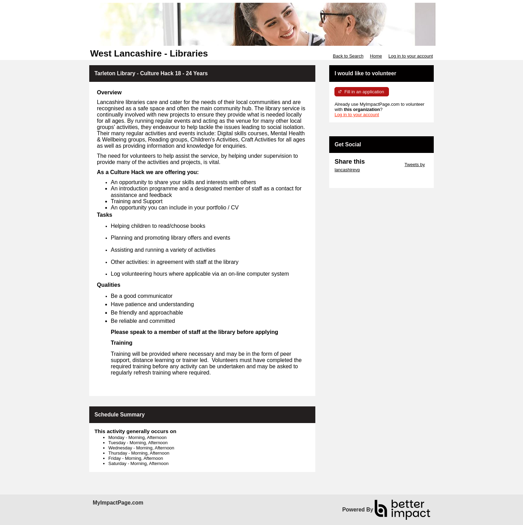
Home (376, 56)
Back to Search (348, 56)
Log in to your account (411, 56)
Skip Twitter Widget (384, 164)
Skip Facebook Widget (357, 180)
